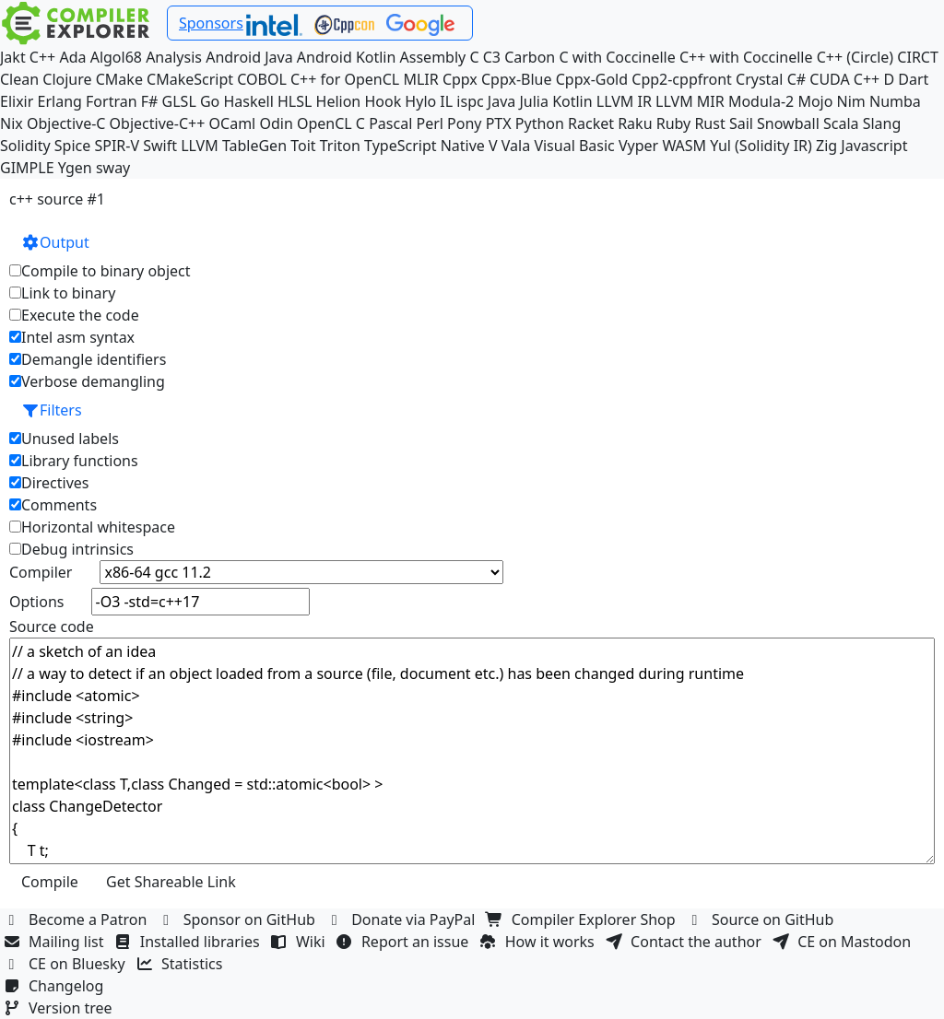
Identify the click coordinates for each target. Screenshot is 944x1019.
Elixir (16, 101)
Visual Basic (574, 145)
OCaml (232, 123)
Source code (51, 626)
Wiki (300, 941)
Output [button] (55, 242)
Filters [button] (51, 410)
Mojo (814, 101)
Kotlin (572, 101)
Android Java (249, 57)
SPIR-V (116, 145)
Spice (72, 145)
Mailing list (56, 941)
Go (209, 101)
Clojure (66, 79)
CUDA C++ (844, 79)
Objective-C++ (158, 123)
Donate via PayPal (403, 919)
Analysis (174, 57)
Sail (741, 123)
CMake (119, 79)
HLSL (294, 101)
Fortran (111, 101)
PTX (499, 123)
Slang (882, 123)
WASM (684, 145)
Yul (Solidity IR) (761, 145)
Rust (709, 123)
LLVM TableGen (234, 145)
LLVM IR (624, 101)
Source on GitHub (762, 919)
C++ (42, 57)
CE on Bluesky (66, 964)
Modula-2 (761, 101)
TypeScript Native (424, 145)
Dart (913, 79)
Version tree (60, 1008)
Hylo (420, 101)
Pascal (390, 123)
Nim (851, 101)
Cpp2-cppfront (681, 79)
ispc (469, 101)
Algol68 (116, 57)
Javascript (874, 145)
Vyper (638, 145)
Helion (338, 101)
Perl (429, 123)
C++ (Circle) (855, 57)
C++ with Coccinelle (746, 57)
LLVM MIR (690, 101)
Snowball (788, 123)
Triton (340, 145)
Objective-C (66, 123)
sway (113, 168)
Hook (382, 101)
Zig (826, 145)
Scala (841, 123)
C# (796, 79)
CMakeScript (190, 79)
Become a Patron (77, 919)
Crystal (759, 79)
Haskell (248, 101)
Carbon (529, 57)
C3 (492, 57)
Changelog (56, 986)
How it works (539, 941)
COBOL (262, 79)
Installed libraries (189, 941)
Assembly (433, 57)
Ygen (75, 168)
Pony (464, 123)
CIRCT (917, 57)
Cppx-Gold (592, 79)
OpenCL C (331, 123)
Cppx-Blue (516, 79)
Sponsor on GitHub (239, 919)
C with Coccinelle (617, 57)
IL (446, 101)
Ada (72, 57)
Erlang (60, 101)
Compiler (40, 572)
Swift (160, 145)
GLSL (179, 101)
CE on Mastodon (843, 941)
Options (36, 601)
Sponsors (211, 23)
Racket (591, 123)
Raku (635, 123)
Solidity (25, 145)
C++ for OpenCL (344, 79)
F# (150, 101)
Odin (275, 123)
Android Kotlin (346, 57)
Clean (19, 79)
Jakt (13, 57)
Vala (516, 145)
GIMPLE (27, 168)
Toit (302, 145)
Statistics (181, 964)
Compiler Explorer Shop (583, 919)
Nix (11, 123)
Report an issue (405, 941)
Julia (534, 101)
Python (539, 123)
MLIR (420, 79)
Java (501, 101)
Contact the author (685, 941)
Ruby (673, 123)
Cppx (460, 79)
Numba (895, 101)
